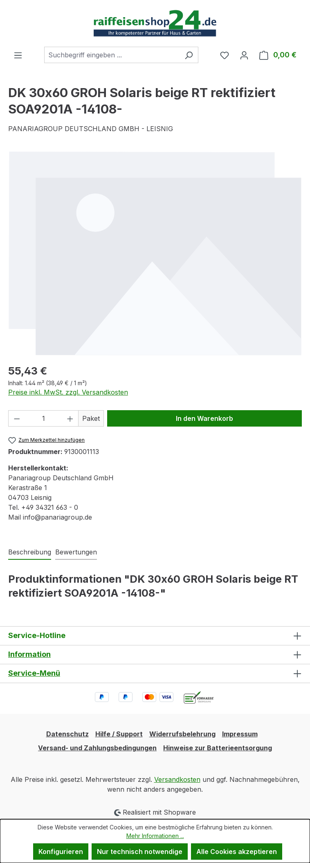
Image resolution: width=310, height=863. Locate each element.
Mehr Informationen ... (155, 835)
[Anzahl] (43, 418)
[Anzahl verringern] (16, 418)
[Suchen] (188, 55)
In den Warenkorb (204, 418)
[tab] (29, 552)
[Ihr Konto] (244, 55)
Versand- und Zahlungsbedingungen (97, 748)
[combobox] (112, 55)
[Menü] (18, 55)
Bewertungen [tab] (76, 552)
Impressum (240, 734)
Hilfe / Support (119, 734)
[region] (155, 253)
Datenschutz (67, 734)
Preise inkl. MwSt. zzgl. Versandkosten (68, 392)
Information (29, 654)
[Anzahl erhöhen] (70, 418)
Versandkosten (177, 779)
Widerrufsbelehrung (182, 734)
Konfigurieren (60, 851)
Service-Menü (34, 673)
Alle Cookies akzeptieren (236, 851)
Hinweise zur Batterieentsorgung (217, 748)
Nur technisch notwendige (139, 851)
